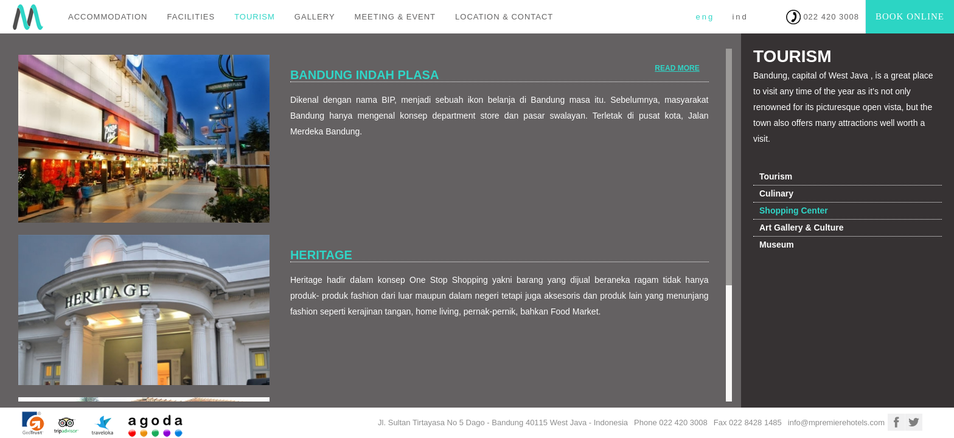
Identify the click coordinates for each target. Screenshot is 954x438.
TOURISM (254, 16)
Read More (677, 68)
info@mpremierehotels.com (836, 422)
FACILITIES (191, 16)
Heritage (321, 255)
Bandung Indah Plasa (364, 75)
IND (740, 16)
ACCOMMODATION (107, 16)
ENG (704, 16)
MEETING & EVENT (395, 16)
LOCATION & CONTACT (504, 16)
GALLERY (314, 16)
